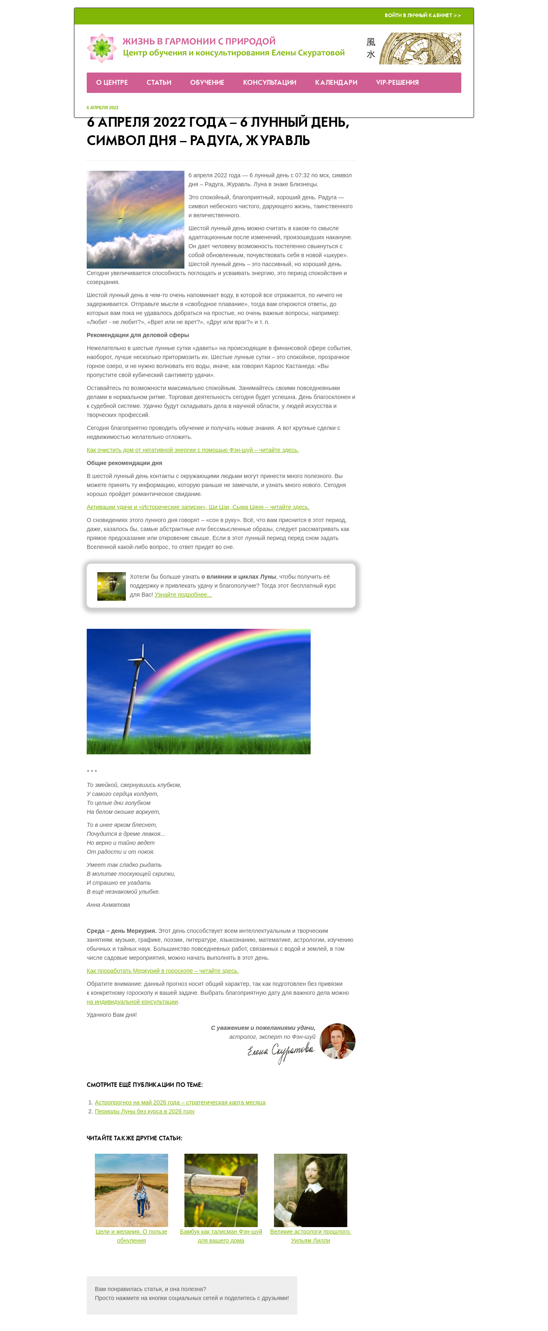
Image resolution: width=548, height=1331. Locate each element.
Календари (336, 83)
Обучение (207, 83)
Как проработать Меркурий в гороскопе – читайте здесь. (163, 970)
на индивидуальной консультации (132, 1001)
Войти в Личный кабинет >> (423, 15)
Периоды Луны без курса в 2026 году (145, 1111)
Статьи (159, 83)
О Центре (112, 83)
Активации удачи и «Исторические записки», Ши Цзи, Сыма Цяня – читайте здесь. (198, 507)
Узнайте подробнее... (183, 594)
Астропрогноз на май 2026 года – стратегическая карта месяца (180, 1102)
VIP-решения (397, 83)
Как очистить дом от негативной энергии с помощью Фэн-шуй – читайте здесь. (193, 450)
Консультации (269, 83)
